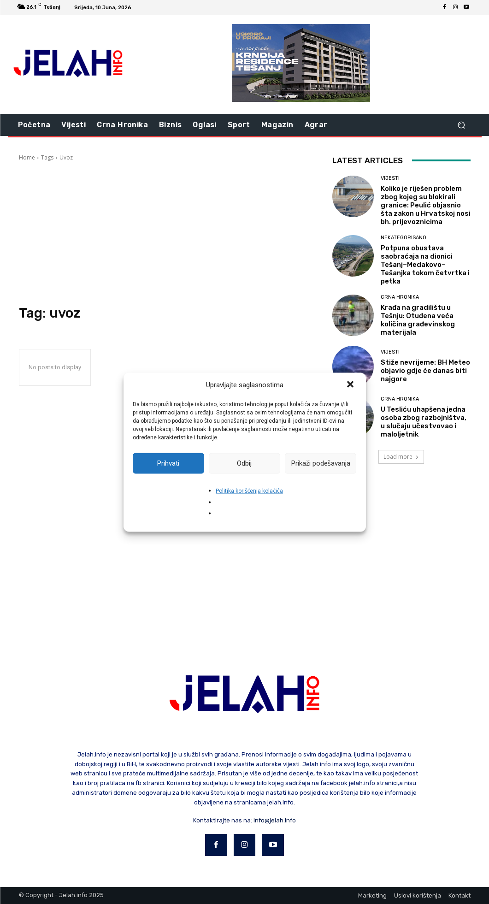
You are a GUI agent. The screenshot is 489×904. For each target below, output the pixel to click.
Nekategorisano (403, 237)
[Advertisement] (166, 233)
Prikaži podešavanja (320, 463)
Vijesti (390, 178)
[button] (351, 384)
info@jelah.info (274, 820)
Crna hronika (400, 297)
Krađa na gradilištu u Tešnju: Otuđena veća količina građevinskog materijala (418, 320)
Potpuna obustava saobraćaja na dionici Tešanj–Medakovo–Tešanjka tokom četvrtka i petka (425, 264)
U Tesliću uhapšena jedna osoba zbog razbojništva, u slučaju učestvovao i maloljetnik (423, 421)
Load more (401, 457)
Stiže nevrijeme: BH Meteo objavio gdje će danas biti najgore (425, 370)
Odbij (244, 463)
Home (27, 157)
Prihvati (168, 463)
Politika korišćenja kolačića (249, 490)
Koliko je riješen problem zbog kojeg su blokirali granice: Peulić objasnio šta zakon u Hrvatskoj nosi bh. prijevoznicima (426, 205)
